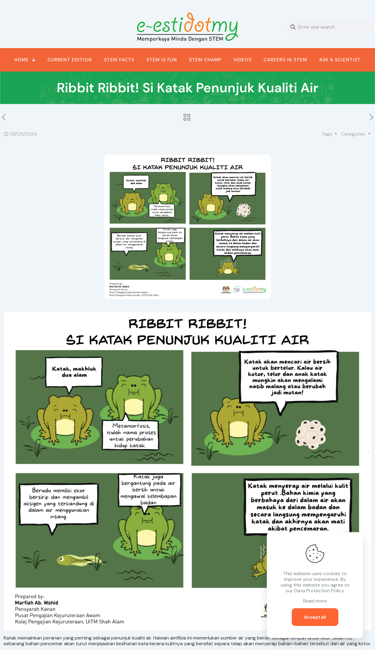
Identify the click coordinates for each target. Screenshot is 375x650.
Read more (315, 601)
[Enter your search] (329, 27)
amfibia (178, 638)
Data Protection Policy (319, 590)
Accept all (315, 617)
